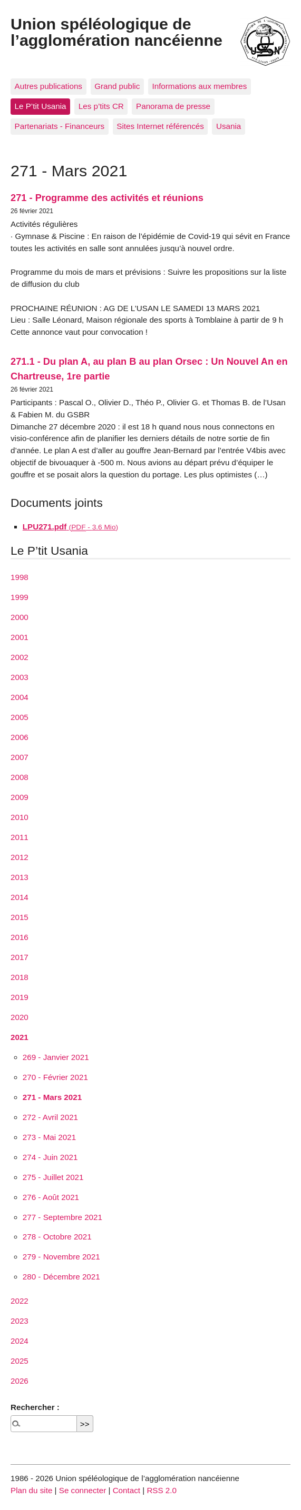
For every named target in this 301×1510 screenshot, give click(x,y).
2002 (19, 657)
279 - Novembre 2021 (61, 1256)
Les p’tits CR (101, 106)
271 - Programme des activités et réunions (107, 197)
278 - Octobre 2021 (57, 1236)
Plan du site (31, 1490)
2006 (19, 737)
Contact (126, 1490)
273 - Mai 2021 (49, 1137)
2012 (19, 857)
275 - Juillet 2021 (53, 1177)
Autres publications (48, 86)
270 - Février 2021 (55, 1077)
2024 (19, 1340)
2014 (19, 897)
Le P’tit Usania (40, 106)
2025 (19, 1360)
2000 (19, 617)
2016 (19, 937)
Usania (228, 126)
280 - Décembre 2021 (61, 1276)
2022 (19, 1300)
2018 (19, 977)
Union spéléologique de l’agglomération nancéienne (116, 31)
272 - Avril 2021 (50, 1117)
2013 (19, 877)
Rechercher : (35, 1407)
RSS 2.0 (162, 1490)
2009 (19, 797)
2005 (19, 717)
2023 (19, 1320)
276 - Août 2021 (51, 1197)
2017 (19, 957)
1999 (19, 597)
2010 (19, 817)
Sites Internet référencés (159, 126)
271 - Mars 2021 (52, 1097)
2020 (19, 1017)
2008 (19, 777)
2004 (19, 697)
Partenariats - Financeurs (60, 126)
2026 (19, 1380)
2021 (19, 1037)
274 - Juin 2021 (50, 1157)
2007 (19, 757)
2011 (19, 837)
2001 (19, 637)
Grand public (117, 86)
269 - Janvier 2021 (56, 1057)
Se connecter (82, 1490)
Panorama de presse (173, 106)
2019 (19, 997)
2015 (19, 917)
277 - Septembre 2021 (62, 1217)
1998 (19, 577)
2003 (19, 677)
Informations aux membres (199, 86)
